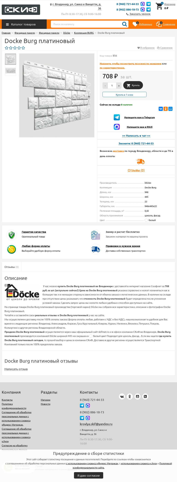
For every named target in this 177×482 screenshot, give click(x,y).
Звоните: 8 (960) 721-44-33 (136, 143)
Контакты (7, 399)
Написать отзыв (16, 369)
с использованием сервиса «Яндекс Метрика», (92, 463)
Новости (45, 403)
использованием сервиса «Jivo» (139, 463)
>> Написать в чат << (136, 135)
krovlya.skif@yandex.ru (96, 424)
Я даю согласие (88, 475)
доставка (118, 150)
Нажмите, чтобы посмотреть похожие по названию (130, 63)
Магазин (45, 399)
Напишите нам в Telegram (139, 117)
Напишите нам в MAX (139, 126)
